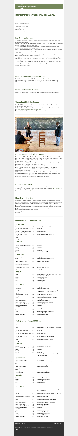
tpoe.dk (31, 189)
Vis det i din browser (46, 1)
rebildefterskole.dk (56, 188)
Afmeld (16, 429)
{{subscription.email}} (58, 423)
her (30, 68)
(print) (39, 220)
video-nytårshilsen (46, 78)
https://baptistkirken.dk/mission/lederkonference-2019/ (29, 109)
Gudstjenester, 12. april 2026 (26, 220)
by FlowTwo (39, 433)
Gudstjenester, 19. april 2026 (26, 321)
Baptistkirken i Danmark (20, 423)
